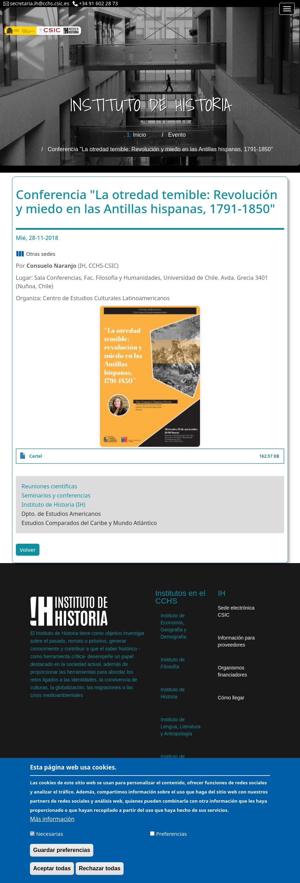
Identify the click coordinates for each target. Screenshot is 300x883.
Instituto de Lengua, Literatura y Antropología (181, 726)
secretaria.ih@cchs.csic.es (39, 3)
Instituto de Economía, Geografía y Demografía (173, 626)
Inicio (139, 135)
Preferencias (171, 833)
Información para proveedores (236, 641)
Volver (28, 549)
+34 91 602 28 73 (98, 3)
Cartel (35, 456)
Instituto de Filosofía (173, 663)
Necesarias (49, 833)
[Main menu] (287, 9)
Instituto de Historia (173, 693)
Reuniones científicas (49, 486)
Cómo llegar (231, 697)
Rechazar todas (99, 868)
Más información (52, 819)
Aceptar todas (52, 868)
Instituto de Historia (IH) (53, 504)
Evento (177, 135)
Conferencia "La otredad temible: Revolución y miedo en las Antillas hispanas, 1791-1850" (160, 149)
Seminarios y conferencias (55, 495)
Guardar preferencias (61, 850)
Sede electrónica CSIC (236, 611)
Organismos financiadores (232, 671)
